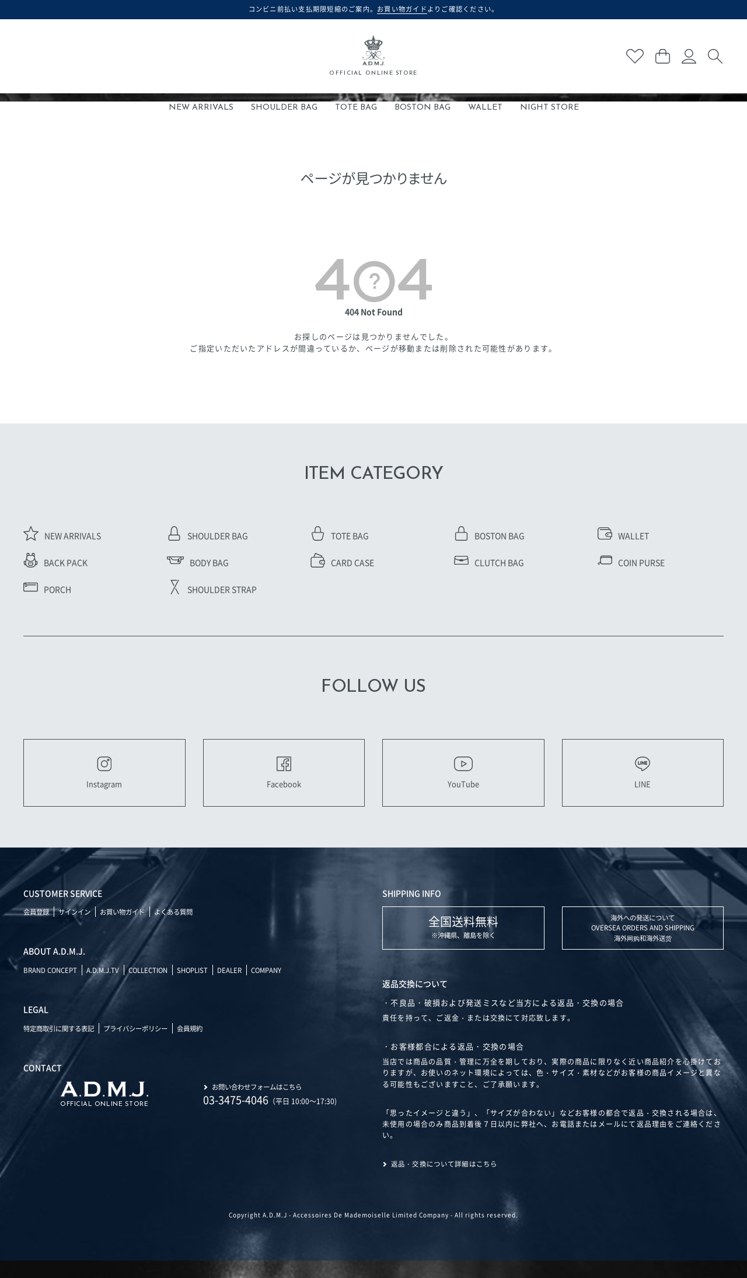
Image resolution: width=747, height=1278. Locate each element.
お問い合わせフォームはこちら (261, 1102)
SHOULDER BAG (284, 107)
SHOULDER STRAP (212, 588)
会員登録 (37, 928)
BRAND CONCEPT (52, 986)
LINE (642, 780)
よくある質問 (184, 928)
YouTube (463, 780)
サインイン (78, 928)
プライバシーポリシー (145, 1044)
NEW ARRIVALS (201, 107)
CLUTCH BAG (489, 562)
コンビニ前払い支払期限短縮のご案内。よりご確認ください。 (374, 9)
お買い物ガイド (129, 928)
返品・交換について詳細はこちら (449, 1181)
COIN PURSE (631, 562)
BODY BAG (198, 562)
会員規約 (203, 1044)
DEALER (242, 986)
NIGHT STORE (549, 107)
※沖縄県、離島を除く (463, 943)
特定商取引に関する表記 (61, 1044)
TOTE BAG (356, 107)
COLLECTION (155, 986)
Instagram (104, 780)
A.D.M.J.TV (107, 986)
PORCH (47, 588)
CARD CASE (342, 562)
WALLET (485, 107)
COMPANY (281, 986)
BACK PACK (55, 562)
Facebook (283, 780)
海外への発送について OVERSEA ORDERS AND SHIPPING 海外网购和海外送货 (643, 944)
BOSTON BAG (423, 107)
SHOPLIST (203, 986)
